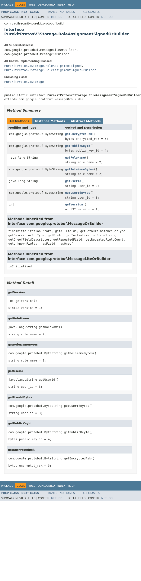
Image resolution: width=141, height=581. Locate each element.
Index (61, 4)
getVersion (74, 204)
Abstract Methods (86, 121)
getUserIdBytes (77, 192)
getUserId (73, 181)
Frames (52, 11)
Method (57, 17)
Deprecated (46, 4)
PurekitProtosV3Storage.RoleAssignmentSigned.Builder (50, 70)
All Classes (91, 11)
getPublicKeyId (77, 146)
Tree (32, 4)
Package (7, 4)
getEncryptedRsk (78, 134)
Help (71, 4)
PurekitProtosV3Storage (24, 81)
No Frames (67, 11)
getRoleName (75, 157)
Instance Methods (50, 121)
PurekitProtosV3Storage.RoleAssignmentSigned (42, 65)
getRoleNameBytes (79, 169)
